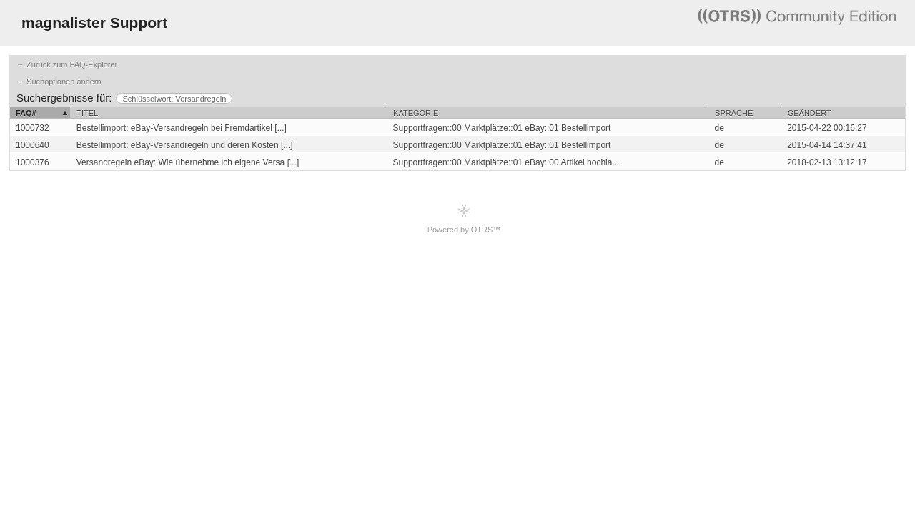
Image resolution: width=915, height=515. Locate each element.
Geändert (809, 113)
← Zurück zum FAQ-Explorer (66, 64)
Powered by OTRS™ (464, 218)
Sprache (734, 113)
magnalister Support (94, 22)
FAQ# (26, 113)
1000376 (32, 162)
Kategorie (415, 113)
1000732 (32, 128)
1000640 (32, 145)
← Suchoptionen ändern (59, 81)
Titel (87, 113)
